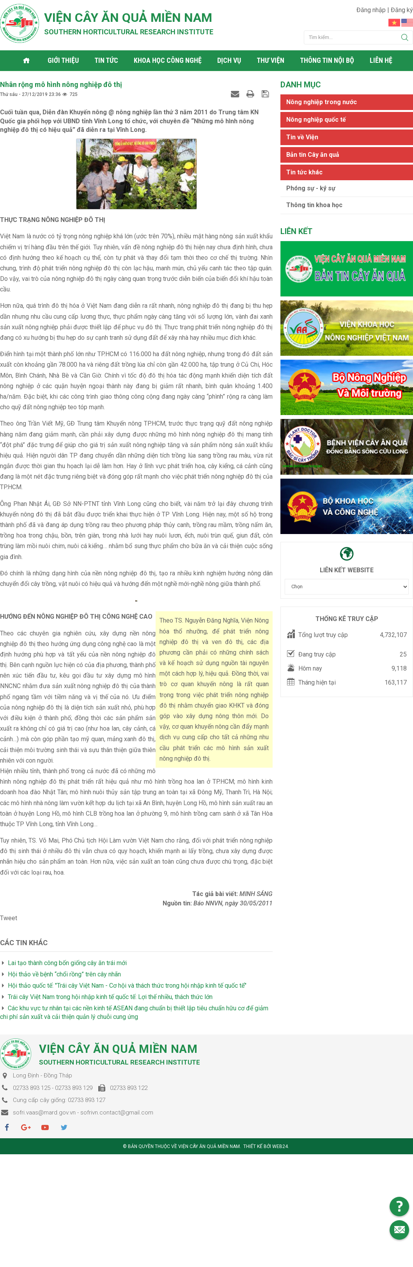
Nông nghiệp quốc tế (316, 118)
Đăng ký (402, 10)
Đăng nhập (371, 10)
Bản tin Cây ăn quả (312, 154)
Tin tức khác (304, 171)
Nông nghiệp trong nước (321, 101)
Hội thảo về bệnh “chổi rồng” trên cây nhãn (64, 1051)
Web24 (280, 1223)
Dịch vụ (230, 60)
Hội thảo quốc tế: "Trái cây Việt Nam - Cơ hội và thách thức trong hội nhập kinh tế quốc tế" (127, 1062)
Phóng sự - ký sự (310, 187)
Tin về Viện (302, 136)
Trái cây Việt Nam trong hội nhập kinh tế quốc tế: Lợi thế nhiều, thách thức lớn (110, 1073)
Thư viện (271, 60)
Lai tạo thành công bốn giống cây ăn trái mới (67, 1040)
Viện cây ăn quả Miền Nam (128, 17)
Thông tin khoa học (314, 204)
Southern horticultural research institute (128, 32)
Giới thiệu (64, 60)
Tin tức (107, 60)
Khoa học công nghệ (168, 60)
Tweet (8, 995)
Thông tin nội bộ (328, 60)
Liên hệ (381, 60)
